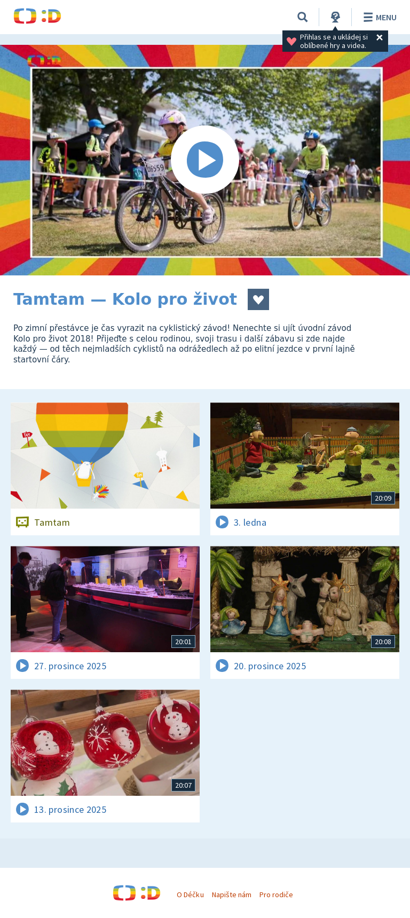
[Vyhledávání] (303, 17)
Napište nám (231, 894)
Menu (378, 17)
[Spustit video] (205, 160)
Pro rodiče (276, 894)
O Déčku (190, 894)
